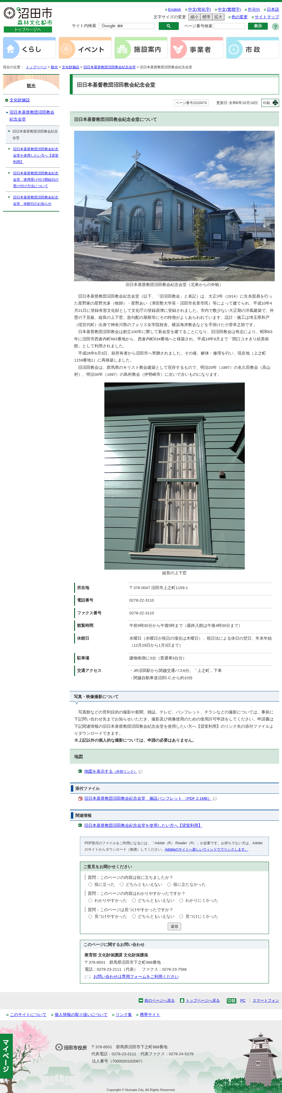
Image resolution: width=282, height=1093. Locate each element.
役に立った (104, 884)
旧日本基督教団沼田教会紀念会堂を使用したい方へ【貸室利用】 (143, 825)
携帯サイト (150, 1014)
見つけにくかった (201, 916)
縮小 (194, 17)
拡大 (217, 17)
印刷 (266, 103)
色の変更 (239, 17)
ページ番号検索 (198, 26)
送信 (174, 926)
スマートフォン (266, 1000)
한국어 (254, 9)
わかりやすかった (110, 900)
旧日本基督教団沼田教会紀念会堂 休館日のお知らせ (35, 200)
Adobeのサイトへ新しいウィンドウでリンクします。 (206, 849)
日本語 (273, 9)
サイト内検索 (84, 26)
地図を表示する (113, 771)
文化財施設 (70, 67)
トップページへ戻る (203, 1000)
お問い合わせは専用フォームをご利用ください (136, 976)
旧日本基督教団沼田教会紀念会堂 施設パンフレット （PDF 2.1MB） (150, 798)
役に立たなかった (189, 884)
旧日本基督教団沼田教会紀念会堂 (109, 67)
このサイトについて (28, 1014)
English (174, 9)
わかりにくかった (201, 900)
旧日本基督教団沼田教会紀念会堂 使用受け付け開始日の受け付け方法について (35, 179)
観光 (54, 67)
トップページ (36, 67)
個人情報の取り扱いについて (81, 1014)
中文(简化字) (199, 9)
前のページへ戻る (159, 1000)
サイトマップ (267, 17)
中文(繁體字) (229, 9)
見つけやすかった (110, 916)
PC (242, 1000)
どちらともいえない (144, 884)
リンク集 (124, 1014)
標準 (205, 17)
